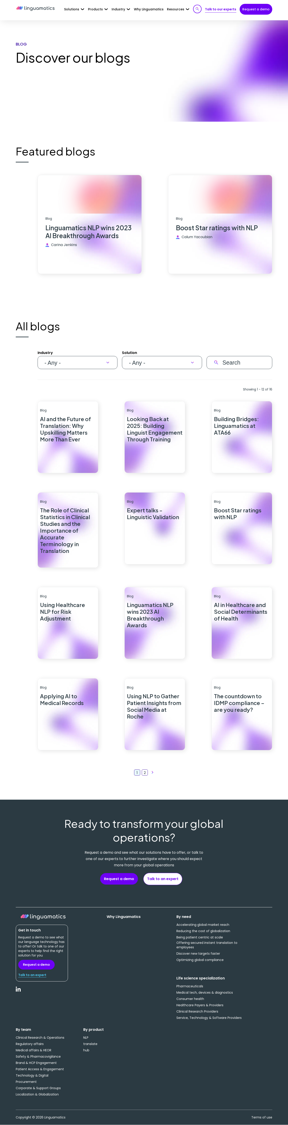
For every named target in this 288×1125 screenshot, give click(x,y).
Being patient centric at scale (199, 937)
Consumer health (190, 999)
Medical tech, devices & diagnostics (204, 992)
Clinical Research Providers (197, 1011)
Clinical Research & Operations (40, 1037)
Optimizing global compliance (200, 960)
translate (90, 1044)
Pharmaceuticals (189, 986)
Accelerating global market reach (202, 924)
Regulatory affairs (30, 1044)
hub (86, 1050)
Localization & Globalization (37, 1094)
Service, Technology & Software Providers (209, 1017)
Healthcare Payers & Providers (199, 1005)
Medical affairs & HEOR (33, 1050)
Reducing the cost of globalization (203, 931)
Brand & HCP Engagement (36, 1063)
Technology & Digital (32, 1075)
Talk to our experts (220, 9)
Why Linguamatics (149, 9)
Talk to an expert (162, 878)
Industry (45, 352)
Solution (129, 352)
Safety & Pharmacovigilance (38, 1056)
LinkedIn (18, 991)
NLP (85, 1037)
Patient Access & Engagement (40, 1069)
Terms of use (261, 1117)
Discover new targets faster (198, 953)
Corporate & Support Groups (38, 1088)
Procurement (26, 1081)
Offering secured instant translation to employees (206, 944)
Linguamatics (35, 9)
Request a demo (256, 9)
